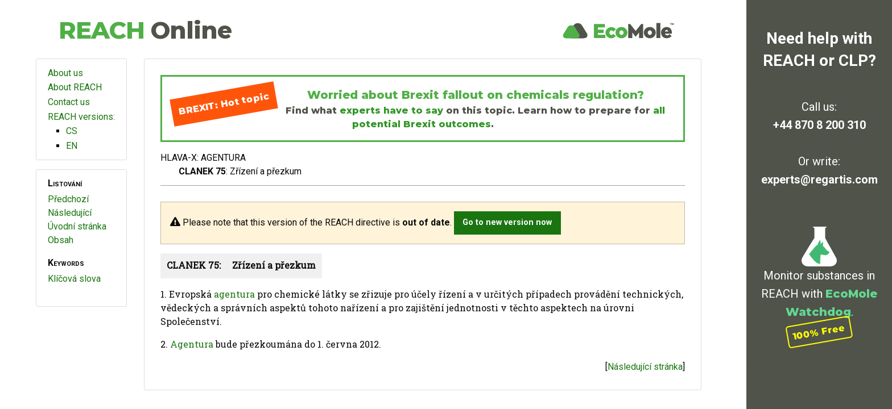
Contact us (69, 102)
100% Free (819, 332)
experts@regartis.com (819, 179)
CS (71, 131)
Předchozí (68, 199)
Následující (70, 212)
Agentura (191, 344)
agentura (234, 294)
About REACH (75, 87)
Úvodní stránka (77, 226)
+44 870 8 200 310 (819, 125)
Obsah (60, 240)
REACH (145, 30)
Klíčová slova (74, 278)
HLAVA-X (178, 157)
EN (71, 145)
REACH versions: (81, 116)
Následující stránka (645, 366)
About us (65, 73)
